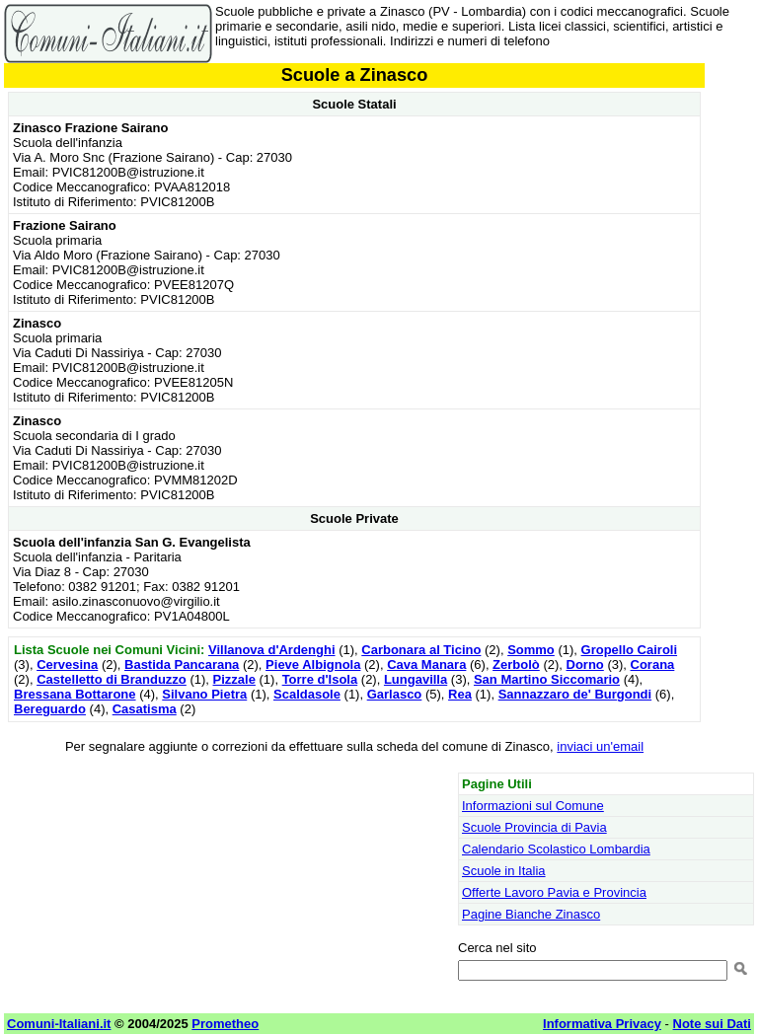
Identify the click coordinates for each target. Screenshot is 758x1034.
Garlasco (394, 694)
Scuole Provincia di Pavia (534, 827)
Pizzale (234, 679)
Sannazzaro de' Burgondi (575, 694)
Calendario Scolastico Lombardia (556, 849)
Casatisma (145, 709)
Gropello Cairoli (629, 649)
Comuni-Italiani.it (59, 1023)
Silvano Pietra (204, 694)
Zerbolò (516, 664)
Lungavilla (415, 679)
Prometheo (225, 1023)
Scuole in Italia (504, 870)
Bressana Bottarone (75, 694)
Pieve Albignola (312, 664)
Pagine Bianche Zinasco (531, 914)
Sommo (531, 649)
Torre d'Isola (320, 679)
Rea (460, 694)
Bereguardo (50, 709)
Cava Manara (426, 664)
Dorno (585, 664)
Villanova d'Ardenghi (272, 649)
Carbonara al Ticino (421, 649)
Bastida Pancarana (181, 664)
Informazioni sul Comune (533, 805)
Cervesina (67, 664)
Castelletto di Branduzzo (112, 679)
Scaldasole (307, 694)
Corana (653, 664)
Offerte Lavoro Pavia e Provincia (554, 892)
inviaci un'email (600, 746)
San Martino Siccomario (547, 679)
